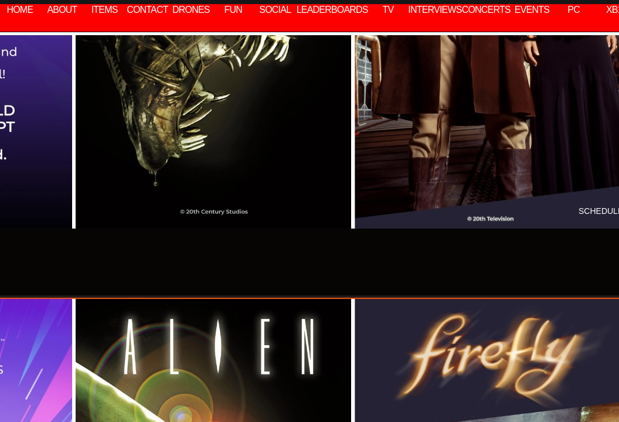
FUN (233, 10)
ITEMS (104, 10)
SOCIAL (275, 10)
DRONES (191, 10)
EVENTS (532, 10)
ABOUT (62, 10)
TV (388, 10)
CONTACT (147, 10)
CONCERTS (486, 10)
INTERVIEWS (434, 10)
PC (573, 10)
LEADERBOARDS (332, 10)
